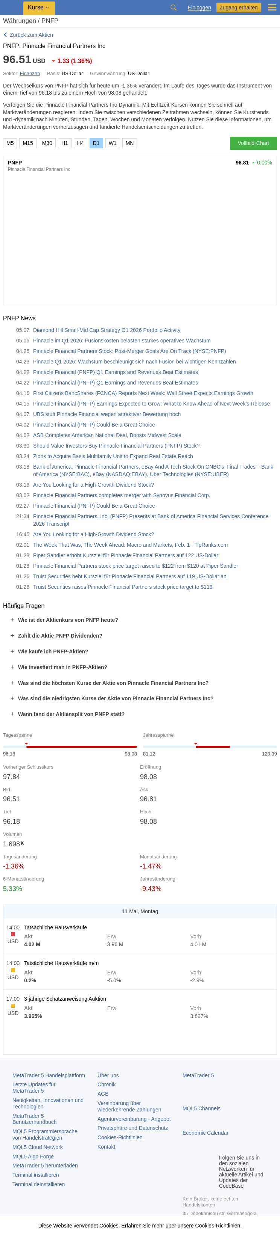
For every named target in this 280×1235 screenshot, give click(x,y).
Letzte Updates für (33, 1087)
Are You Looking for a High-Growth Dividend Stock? (93, 485)
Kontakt (106, 1147)
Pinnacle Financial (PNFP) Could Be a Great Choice (94, 425)
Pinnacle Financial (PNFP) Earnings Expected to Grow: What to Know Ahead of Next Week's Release (151, 404)
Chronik (106, 1084)
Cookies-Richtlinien (120, 1137)
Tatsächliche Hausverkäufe (55, 927)
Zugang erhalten (238, 8)
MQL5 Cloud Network (37, 1147)
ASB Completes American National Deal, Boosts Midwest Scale (107, 435)
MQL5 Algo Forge (33, 1157)
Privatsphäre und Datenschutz (132, 1128)
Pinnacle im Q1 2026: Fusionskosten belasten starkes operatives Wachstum (122, 341)
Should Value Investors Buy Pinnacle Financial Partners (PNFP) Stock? (116, 446)
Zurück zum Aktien (31, 35)
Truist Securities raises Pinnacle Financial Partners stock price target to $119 (122, 587)
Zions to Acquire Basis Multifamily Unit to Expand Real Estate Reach (113, 456)
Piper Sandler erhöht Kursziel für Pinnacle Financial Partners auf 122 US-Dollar (125, 555)
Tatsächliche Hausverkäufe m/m (61, 963)
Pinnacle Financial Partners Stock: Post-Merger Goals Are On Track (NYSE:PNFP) (129, 351)
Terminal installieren (35, 1175)
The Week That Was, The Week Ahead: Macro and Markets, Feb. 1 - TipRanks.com (130, 545)
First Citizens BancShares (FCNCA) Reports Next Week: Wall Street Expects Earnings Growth (143, 393)
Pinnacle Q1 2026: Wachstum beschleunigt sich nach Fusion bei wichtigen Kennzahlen (134, 362)
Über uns (108, 1075)
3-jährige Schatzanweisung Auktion (65, 999)
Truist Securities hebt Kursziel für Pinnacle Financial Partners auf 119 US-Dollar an (130, 576)
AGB (103, 1094)
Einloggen (199, 8)
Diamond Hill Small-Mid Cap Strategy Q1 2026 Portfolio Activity (106, 330)
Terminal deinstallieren (38, 1184)
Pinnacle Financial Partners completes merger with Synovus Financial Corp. (121, 495)
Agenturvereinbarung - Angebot (134, 1119)
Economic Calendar (205, 1133)
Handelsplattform (48, 1075)
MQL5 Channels (202, 1108)
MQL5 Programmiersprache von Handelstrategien (45, 1134)
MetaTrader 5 (198, 1075)
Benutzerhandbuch (34, 1119)
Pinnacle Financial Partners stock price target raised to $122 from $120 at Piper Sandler (135, 566)
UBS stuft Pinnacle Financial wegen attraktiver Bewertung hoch (107, 414)
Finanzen (30, 73)
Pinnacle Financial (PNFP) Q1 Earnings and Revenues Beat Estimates (115, 372)
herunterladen (45, 1166)
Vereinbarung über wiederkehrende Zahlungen (129, 1106)
